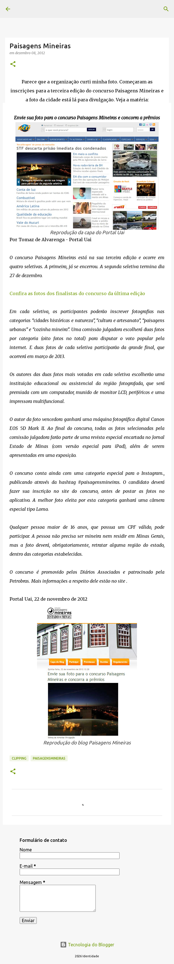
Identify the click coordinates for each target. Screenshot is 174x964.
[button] (13, 64)
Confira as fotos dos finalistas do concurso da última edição (77, 293)
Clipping (19, 758)
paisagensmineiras (49, 758)
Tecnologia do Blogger (87, 944)
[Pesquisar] (166, 9)
